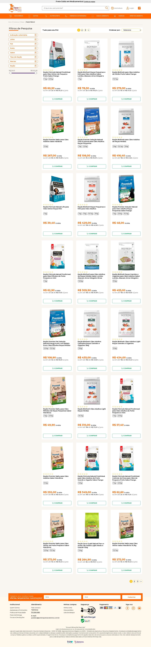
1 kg (45, 79)
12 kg (46, 146)
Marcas (118, 15)
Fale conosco (35, 607)
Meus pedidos (68, 610)
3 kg (114, 146)
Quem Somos (15, 607)
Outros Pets (52, 15)
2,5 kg (51, 79)
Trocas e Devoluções (17, 617)
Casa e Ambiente (100, 15)
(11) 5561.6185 (35, 612)
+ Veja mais (36, 35)
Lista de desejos (69, 612)
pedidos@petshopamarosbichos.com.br (45, 618)
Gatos (32, 15)
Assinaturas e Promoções (18, 610)
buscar (107, 8)
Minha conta (68, 607)
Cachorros (15, 15)
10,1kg (81, 281)
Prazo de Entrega (16, 615)
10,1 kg (115, 79)
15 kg (126, 146)
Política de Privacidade (18, 612)
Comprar (58, 99)
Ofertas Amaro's (136, 16)
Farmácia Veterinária (75, 15)
